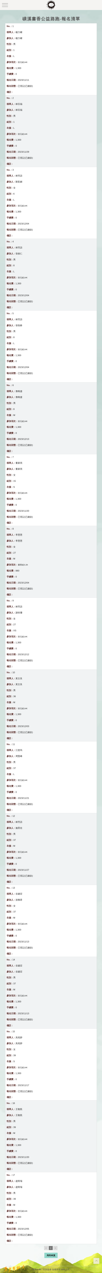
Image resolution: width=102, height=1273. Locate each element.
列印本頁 (51, 1255)
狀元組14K (22, 62)
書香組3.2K (23, 565)
